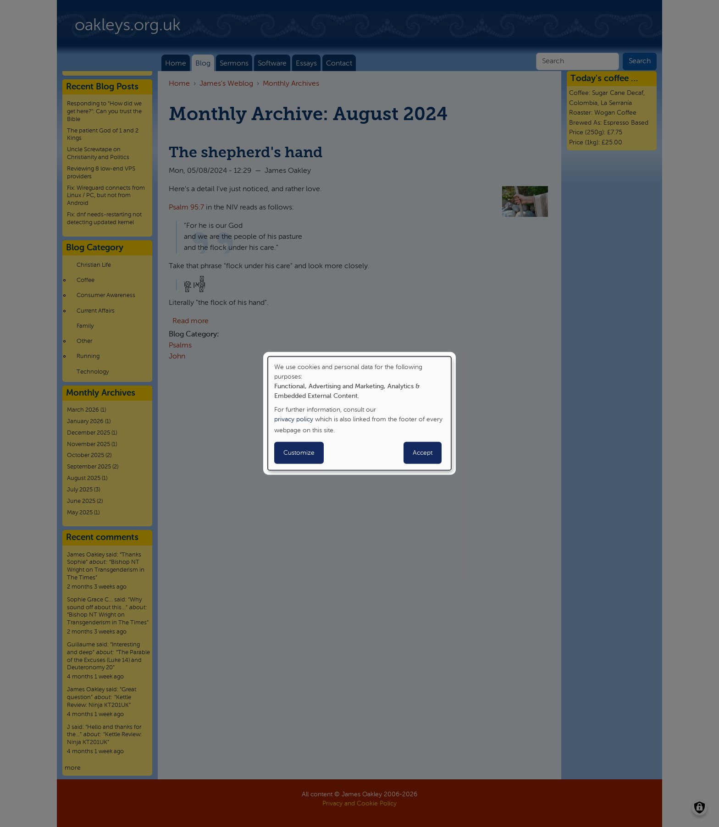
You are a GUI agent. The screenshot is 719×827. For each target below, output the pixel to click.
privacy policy (293, 419)
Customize (299, 453)
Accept (422, 453)
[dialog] (359, 413)
